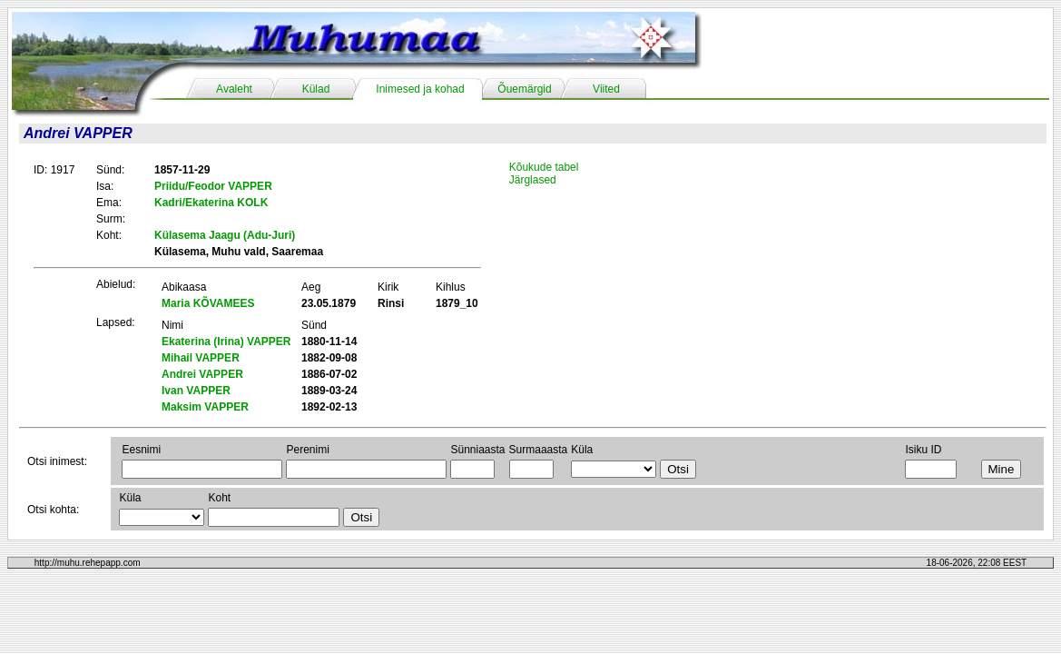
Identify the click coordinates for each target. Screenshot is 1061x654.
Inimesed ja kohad (420, 89)
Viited (606, 89)
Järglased (532, 179)
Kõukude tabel (544, 167)
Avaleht (234, 89)
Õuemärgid (524, 89)
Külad (316, 89)
